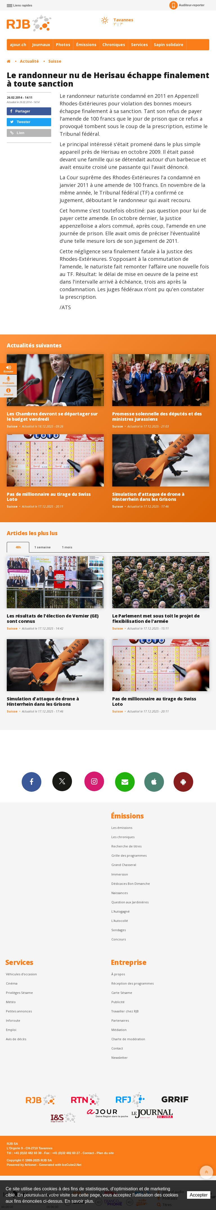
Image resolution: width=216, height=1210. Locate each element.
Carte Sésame (121, 992)
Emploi (11, 1030)
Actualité (29, 61)
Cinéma (11, 983)
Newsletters (125, 781)
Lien (17, 133)
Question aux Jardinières (129, 902)
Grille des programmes (129, 855)
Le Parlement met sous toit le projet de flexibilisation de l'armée (156, 618)
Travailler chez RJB (125, 1011)
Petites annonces (19, 1011)
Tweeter (20, 122)
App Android (183, 781)
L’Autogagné (120, 911)
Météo (11, 1002)
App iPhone (154, 781)
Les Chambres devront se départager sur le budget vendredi (52, 416)
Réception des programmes (132, 983)
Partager (20, 111)
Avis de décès (16, 1039)
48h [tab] (18, 547)
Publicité (118, 1002)
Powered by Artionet (21, 1164)
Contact (117, 1048)
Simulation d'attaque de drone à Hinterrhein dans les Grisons (148, 497)
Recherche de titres (126, 846)
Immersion (119, 874)
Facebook (31, 781)
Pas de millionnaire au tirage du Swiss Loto (49, 497)
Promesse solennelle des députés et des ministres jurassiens (157, 416)
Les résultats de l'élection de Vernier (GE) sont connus (52, 618)
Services (139, 44)
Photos (63, 44)
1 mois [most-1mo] (67, 547)
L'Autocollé (119, 920)
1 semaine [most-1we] (42, 547)
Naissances (119, 893)
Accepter (199, 1195)
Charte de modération (128, 1039)
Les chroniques (122, 837)
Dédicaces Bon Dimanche (130, 883)
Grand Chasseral (123, 865)
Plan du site (105, 1153)
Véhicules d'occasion (21, 974)
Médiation (119, 1030)
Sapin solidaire (168, 44)
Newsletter (119, 1057)
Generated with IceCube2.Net (60, 1164)
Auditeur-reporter (186, 5)
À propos (118, 974)
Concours (118, 939)
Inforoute (13, 1020)
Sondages (118, 930)
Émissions (86, 44)
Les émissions (121, 827)
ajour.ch (18, 44)
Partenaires (120, 1020)
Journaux (41, 44)
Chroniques (113, 44)
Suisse (54, 61)
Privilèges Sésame (19, 992)
